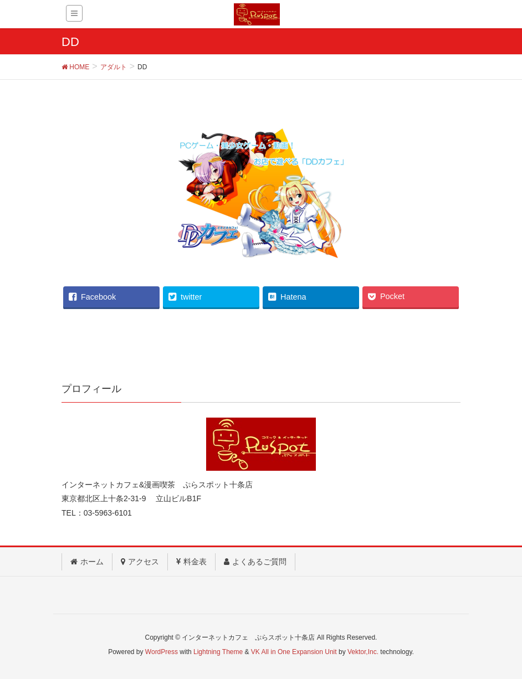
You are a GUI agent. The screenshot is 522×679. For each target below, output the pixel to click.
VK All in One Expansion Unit (294, 652)
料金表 (191, 561)
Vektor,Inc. (362, 652)
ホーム (87, 561)
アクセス (140, 561)
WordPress (161, 652)
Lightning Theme (218, 652)
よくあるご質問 (255, 561)
